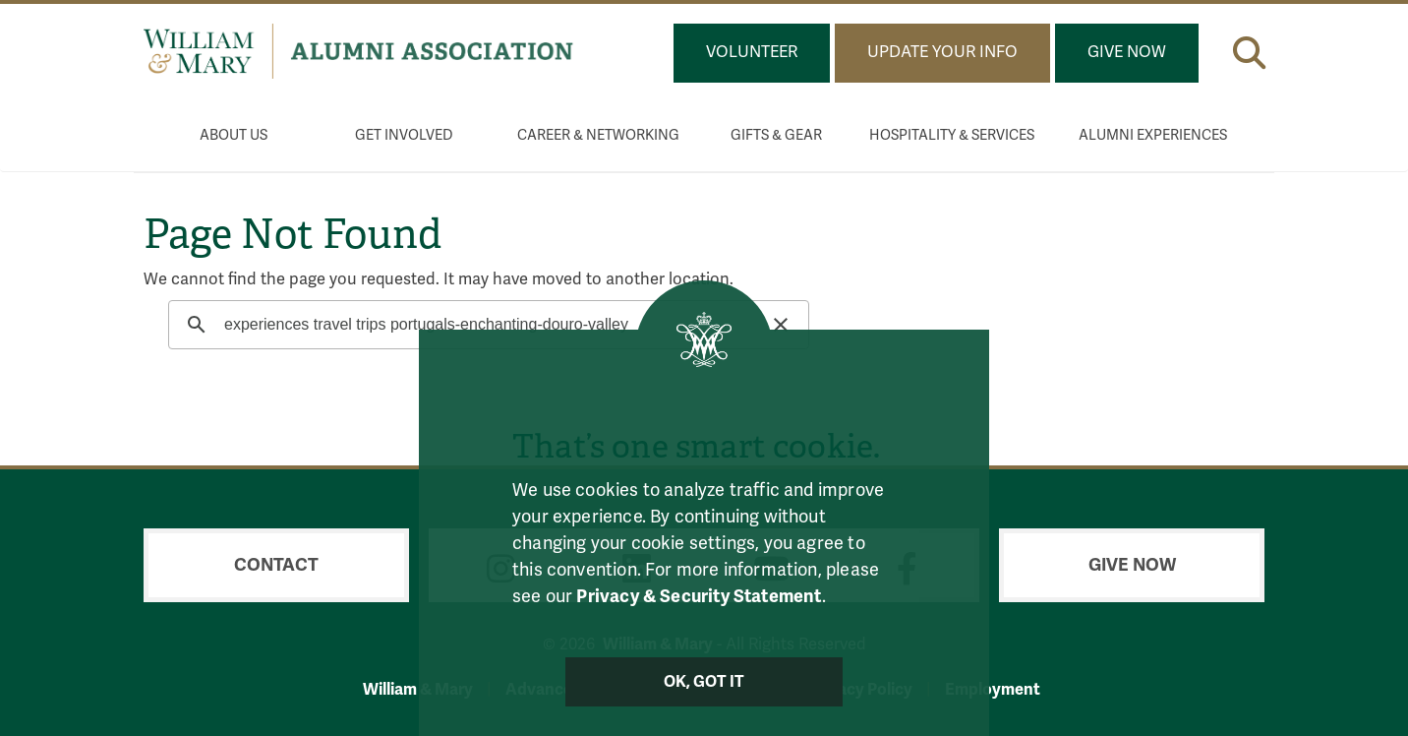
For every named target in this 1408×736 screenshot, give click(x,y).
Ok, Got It (704, 682)
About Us (233, 135)
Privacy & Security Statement (698, 596)
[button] (1249, 49)
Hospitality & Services (951, 135)
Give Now (1126, 52)
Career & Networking (598, 135)
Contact (276, 565)
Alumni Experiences (1153, 135)
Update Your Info (942, 52)
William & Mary (418, 689)
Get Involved (404, 135)
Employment (992, 689)
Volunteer (751, 52)
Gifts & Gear (776, 135)
